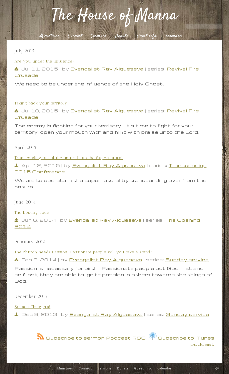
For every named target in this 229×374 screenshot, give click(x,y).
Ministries (50, 36)
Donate (121, 36)
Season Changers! (32, 306)
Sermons (99, 36)
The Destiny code (32, 212)
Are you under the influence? (45, 61)
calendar (174, 36)
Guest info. (147, 36)
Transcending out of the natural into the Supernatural (69, 157)
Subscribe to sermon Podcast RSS (91, 338)
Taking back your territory (41, 103)
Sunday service (187, 259)
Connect (75, 36)
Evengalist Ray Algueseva (107, 69)
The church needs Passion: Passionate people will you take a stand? (84, 252)
